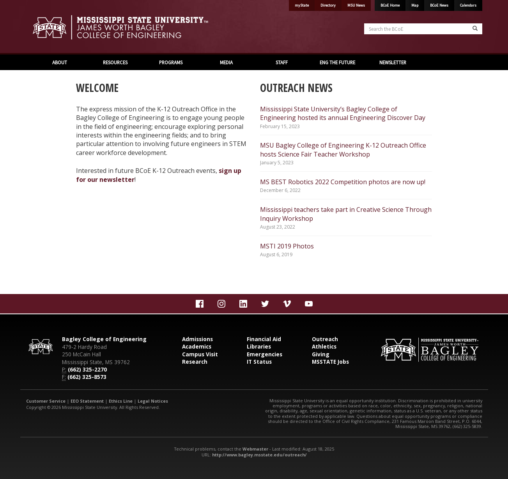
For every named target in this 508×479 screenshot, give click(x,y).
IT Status (259, 361)
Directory (328, 5)
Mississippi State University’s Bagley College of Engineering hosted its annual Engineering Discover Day (342, 113)
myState (302, 5)
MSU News (356, 5)
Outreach (325, 339)
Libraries (259, 346)
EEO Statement (87, 401)
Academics (196, 346)
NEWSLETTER (392, 62)
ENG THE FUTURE (337, 62)
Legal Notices (153, 401)
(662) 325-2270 (87, 369)
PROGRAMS (170, 62)
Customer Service (45, 401)
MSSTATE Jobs (330, 361)
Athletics (324, 346)
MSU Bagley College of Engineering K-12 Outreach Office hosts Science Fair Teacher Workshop (343, 149)
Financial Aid (264, 339)
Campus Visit (200, 354)
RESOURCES (115, 62)
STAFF (282, 62)
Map (414, 5)
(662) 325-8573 (86, 376)
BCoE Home (390, 5)
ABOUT (59, 62)
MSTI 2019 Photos (287, 246)
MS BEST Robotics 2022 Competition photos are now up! (342, 182)
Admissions (197, 339)
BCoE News (439, 5)
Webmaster (255, 449)
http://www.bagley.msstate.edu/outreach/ (259, 455)
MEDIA (226, 62)
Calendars (468, 5)
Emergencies (264, 354)
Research (194, 361)
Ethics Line (121, 401)
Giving (320, 354)
